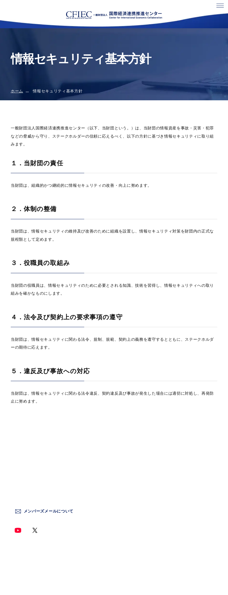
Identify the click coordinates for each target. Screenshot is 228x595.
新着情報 (122, 483)
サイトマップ (178, 532)
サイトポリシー (180, 471)
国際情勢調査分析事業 (135, 496)
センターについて (130, 471)
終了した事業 (126, 520)
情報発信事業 (126, 508)
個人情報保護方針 (182, 483)
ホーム (17, 91)
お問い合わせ (178, 459)
